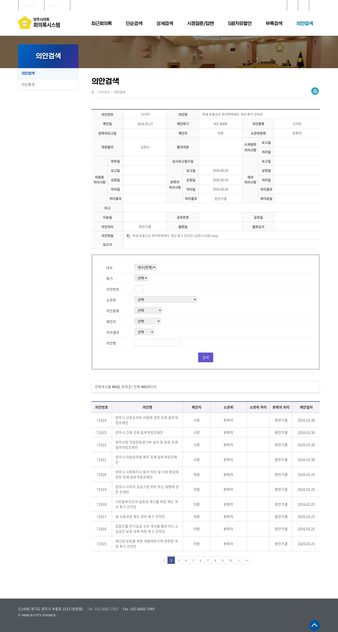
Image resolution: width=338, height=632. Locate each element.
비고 (107, 207)
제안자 (182, 133)
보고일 (266, 142)
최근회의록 (101, 23)
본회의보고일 (107, 133)
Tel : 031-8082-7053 (102, 608)
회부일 (115, 161)
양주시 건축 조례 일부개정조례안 (139, 432)
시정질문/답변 (200, 23)
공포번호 (183, 217)
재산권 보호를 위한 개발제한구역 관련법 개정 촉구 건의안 (146, 543)
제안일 (107, 123)
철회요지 (258, 226)
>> (246, 560)
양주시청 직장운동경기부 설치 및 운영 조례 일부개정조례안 (146, 444)
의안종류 (258, 123)
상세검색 (164, 23)
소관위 (111, 300)
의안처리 (107, 226)
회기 (109, 278)
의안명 (182, 114)
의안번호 (107, 114)
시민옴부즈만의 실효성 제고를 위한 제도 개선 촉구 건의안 (146, 504)
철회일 (182, 226)
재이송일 (266, 198)
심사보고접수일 (182, 161)
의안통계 (28, 84)
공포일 (258, 217)
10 (230, 560)
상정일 (266, 170)
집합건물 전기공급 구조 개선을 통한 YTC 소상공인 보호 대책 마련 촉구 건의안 (146, 529)
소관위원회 (258, 133)
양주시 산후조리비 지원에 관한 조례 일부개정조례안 (146, 420)
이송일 (107, 217)
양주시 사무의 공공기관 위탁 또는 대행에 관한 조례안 (147, 489)
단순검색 (134, 23)
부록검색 (274, 23)
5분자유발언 (240, 23)
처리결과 (266, 189)
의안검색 (304, 23)
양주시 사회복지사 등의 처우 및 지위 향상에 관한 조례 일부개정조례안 (147, 474)
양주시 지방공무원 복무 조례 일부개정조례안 (146, 459)
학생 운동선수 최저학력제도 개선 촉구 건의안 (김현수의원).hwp (175, 235)
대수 (109, 267)
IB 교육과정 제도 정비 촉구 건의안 (140, 516)
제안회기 (183, 123)
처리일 (266, 151)
